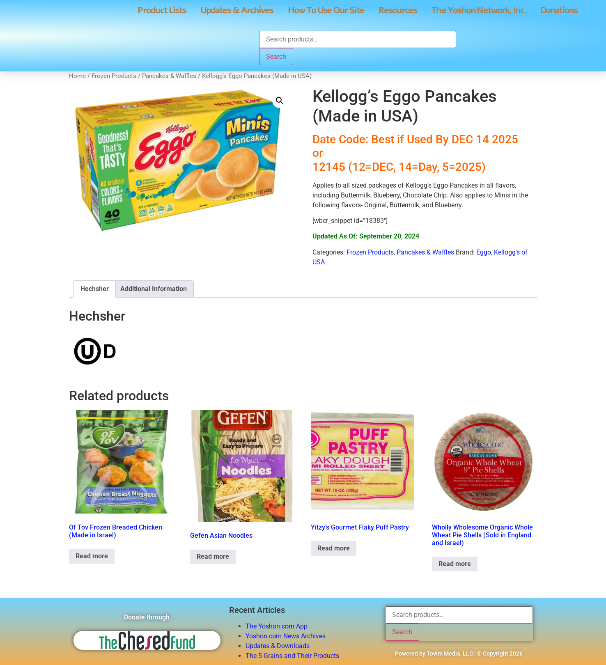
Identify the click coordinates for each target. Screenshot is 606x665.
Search (276, 56)
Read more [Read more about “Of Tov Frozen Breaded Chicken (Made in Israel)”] (92, 556)
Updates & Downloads (278, 646)
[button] (279, 100)
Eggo (483, 252)
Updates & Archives (236, 10)
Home (77, 76)
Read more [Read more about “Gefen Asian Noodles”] (213, 556)
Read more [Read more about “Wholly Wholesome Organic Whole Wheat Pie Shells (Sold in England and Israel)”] (454, 564)
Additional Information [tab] (153, 289)
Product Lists (162, 10)
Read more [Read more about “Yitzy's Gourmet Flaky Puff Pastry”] (333, 548)
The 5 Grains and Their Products (292, 656)
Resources (398, 10)
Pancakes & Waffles (169, 76)
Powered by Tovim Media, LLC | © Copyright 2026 (459, 653)
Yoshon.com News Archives (286, 636)
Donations (558, 10)
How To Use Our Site (326, 10)
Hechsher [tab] (94, 289)
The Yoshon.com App (277, 626)
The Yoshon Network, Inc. (478, 10)
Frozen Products (114, 76)
